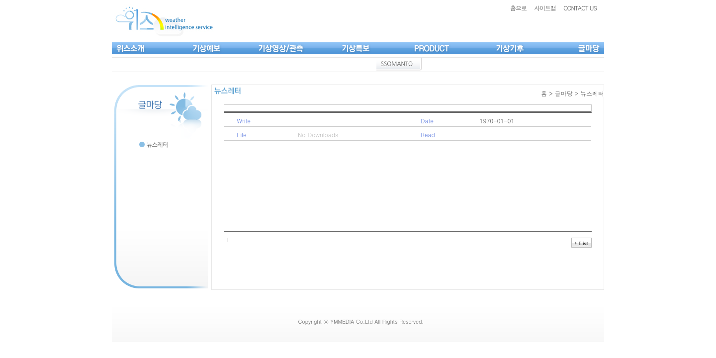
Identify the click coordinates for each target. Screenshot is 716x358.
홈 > (548, 93)
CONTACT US (580, 7)
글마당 (563, 93)
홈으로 (518, 7)
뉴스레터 (592, 93)
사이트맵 (545, 7)
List (583, 243)
